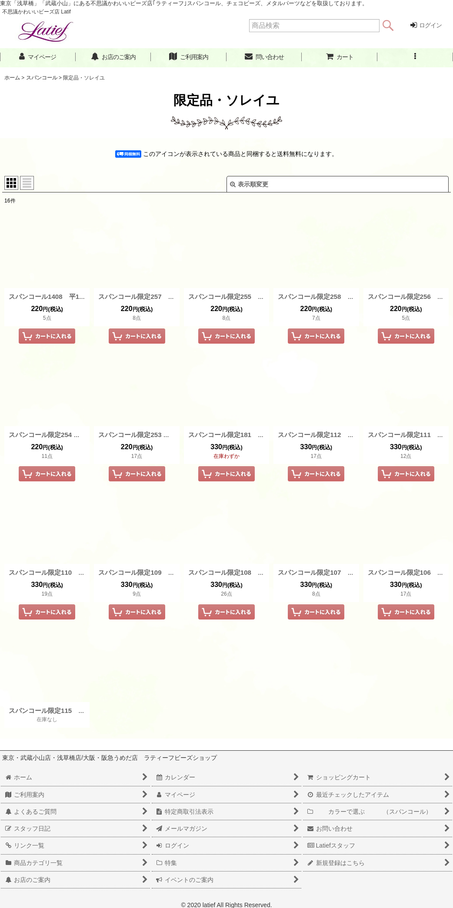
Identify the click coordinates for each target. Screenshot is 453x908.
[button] (415, 57)
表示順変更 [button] (249, 184)
